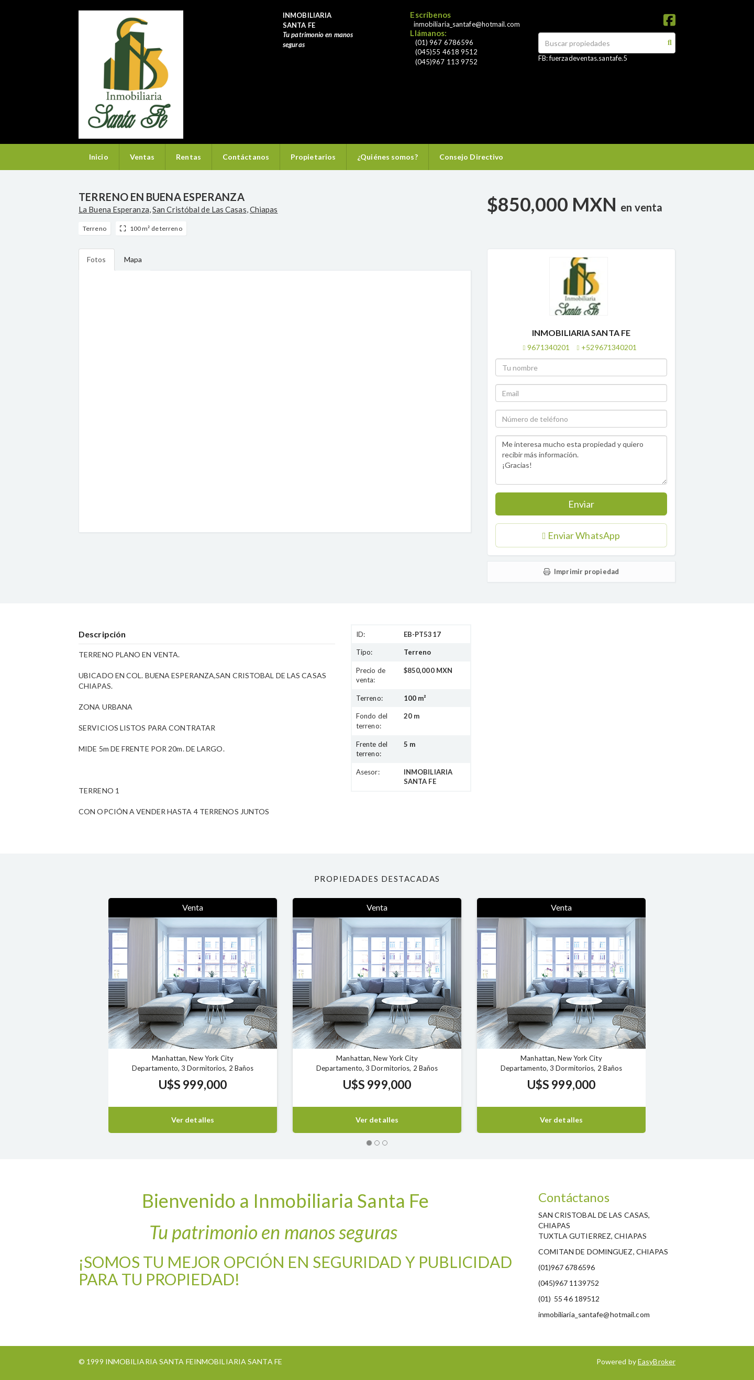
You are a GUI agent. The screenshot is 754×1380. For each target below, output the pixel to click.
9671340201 (548, 347)
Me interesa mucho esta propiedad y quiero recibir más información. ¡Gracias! (581, 460)
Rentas (188, 156)
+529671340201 (609, 347)
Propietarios (313, 156)
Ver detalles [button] (192, 1119)
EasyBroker (656, 1361)
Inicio (98, 156)
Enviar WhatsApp (581, 535)
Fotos (96, 259)
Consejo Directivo (471, 156)
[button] (93, 1015)
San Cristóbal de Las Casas (199, 209)
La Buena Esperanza (114, 209)
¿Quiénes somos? (387, 156)
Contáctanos (246, 156)
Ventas (142, 156)
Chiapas (264, 209)
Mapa (133, 259)
